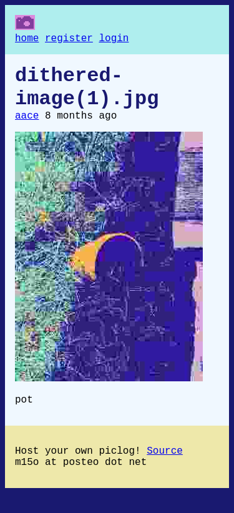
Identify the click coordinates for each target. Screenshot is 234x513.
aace (27, 127)
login (114, 40)
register (69, 40)
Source (165, 467)
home (27, 40)
